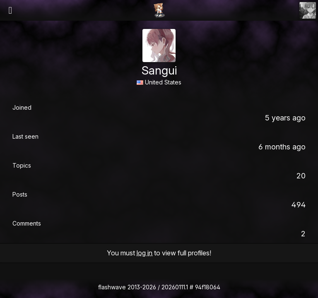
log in (144, 253)
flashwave (112, 287)
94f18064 (207, 287)
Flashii (159, 10)
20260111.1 (174, 287)
